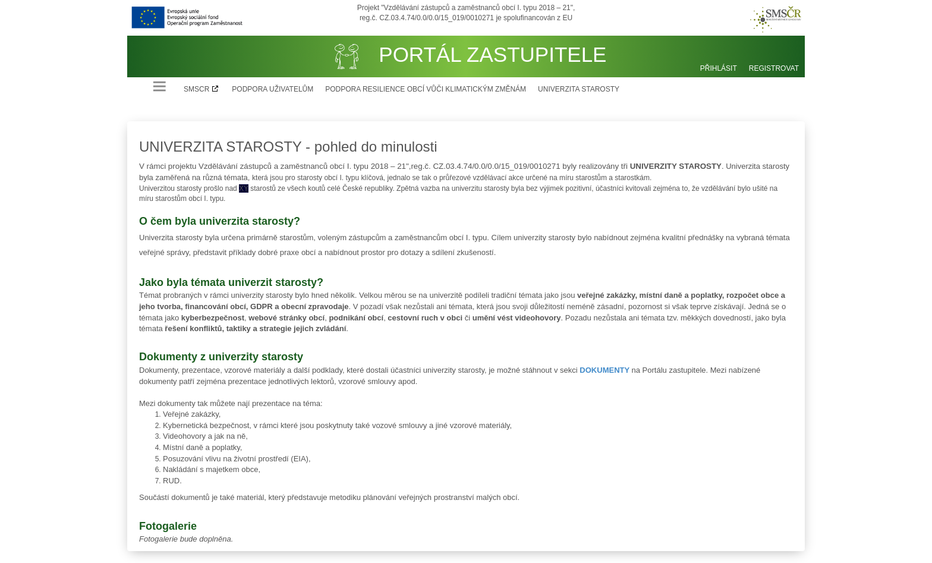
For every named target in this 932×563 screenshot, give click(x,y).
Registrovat (774, 68)
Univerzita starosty (578, 89)
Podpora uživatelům (272, 89)
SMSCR (196, 89)
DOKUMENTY (604, 370)
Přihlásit (718, 68)
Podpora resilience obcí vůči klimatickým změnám (425, 89)
